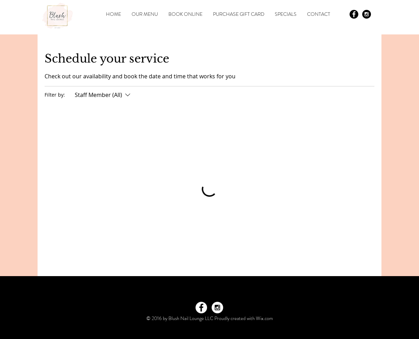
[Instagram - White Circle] (217, 307)
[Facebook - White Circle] (201, 307)
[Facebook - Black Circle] (354, 14)
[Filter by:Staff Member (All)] (103, 95)
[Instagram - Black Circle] (366, 14)
